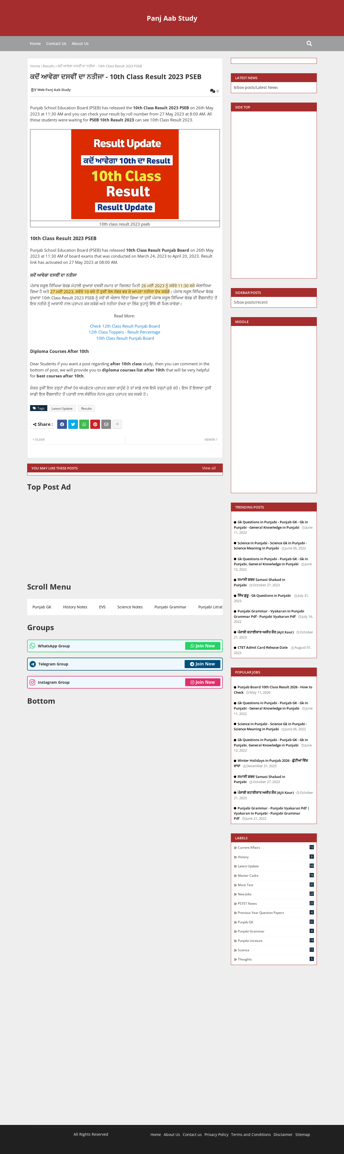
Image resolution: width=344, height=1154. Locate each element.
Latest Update (62, 408)
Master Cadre (276, 875)
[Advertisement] (125, 536)
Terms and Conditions (251, 1134)
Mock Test (276, 884)
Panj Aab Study (172, 18)
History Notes (75, 606)
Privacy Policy (216, 1134)
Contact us (192, 1134)
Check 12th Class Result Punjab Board (125, 326)
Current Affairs (276, 847)
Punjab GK (42, 606)
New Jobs (276, 894)
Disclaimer (283, 1134)
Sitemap (302, 1134)
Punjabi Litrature (213, 606)
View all (209, 468)
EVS (102, 606)
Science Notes (130, 606)
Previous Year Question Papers (276, 912)
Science (276, 950)
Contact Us (56, 43)
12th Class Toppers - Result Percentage (125, 332)
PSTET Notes (276, 903)
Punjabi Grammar (171, 606)
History (276, 856)
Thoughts (276, 959)
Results (49, 66)
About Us (80, 43)
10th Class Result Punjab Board (125, 338)
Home (35, 43)
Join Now (203, 646)
